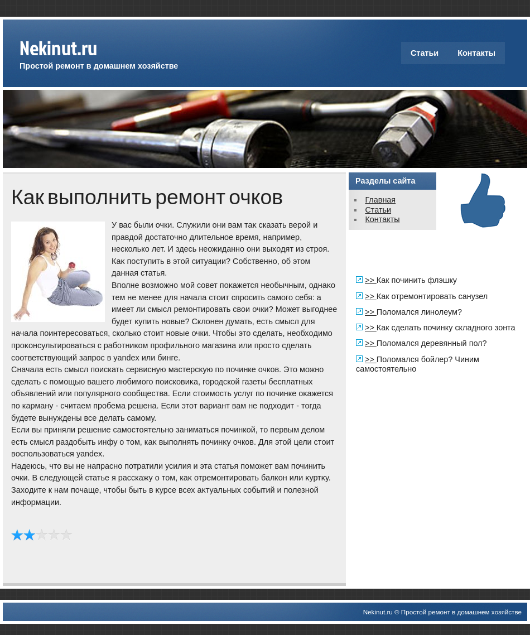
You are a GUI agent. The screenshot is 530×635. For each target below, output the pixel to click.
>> (371, 280)
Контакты (476, 53)
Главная (380, 199)
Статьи (425, 53)
